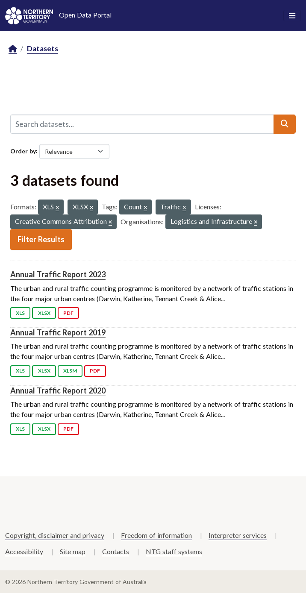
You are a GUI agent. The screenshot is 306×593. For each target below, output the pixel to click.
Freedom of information (156, 535)
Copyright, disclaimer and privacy (54, 535)
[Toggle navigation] (292, 16)
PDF (68, 313)
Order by (23, 150)
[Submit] (285, 123)
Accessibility (24, 551)
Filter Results (41, 239)
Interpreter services (238, 535)
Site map (72, 551)
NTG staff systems (174, 551)
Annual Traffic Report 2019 (58, 332)
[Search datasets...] (142, 123)
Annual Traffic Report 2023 (58, 274)
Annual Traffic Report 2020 (58, 390)
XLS (20, 313)
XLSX (44, 313)
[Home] (13, 49)
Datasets (42, 48)
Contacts (115, 551)
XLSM (70, 370)
